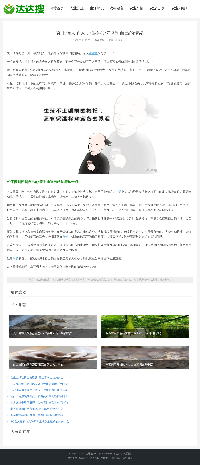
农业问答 (179, 8)
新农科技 (83, 458)
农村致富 (117, 8)
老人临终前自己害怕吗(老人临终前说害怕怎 (36, 408)
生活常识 (97, 8)
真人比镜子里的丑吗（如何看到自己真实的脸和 (39, 402)
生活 (118, 191)
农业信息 (24, 9)
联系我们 (127, 453)
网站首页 (57, 8)
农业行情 (136, 8)
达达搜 (93, 53)
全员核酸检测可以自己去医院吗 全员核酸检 (36, 415)
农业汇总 (157, 8)
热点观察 (99, 40)
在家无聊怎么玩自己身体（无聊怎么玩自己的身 (39, 383)
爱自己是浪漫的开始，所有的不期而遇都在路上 (39, 396)
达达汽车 (94, 458)
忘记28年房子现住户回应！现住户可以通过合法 (39, 390)
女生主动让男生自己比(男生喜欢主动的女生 (36, 377)
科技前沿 (116, 458)
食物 (65, 236)
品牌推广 (105, 458)
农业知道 (77, 8)
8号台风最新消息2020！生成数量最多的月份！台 (39, 421)
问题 (16, 258)
